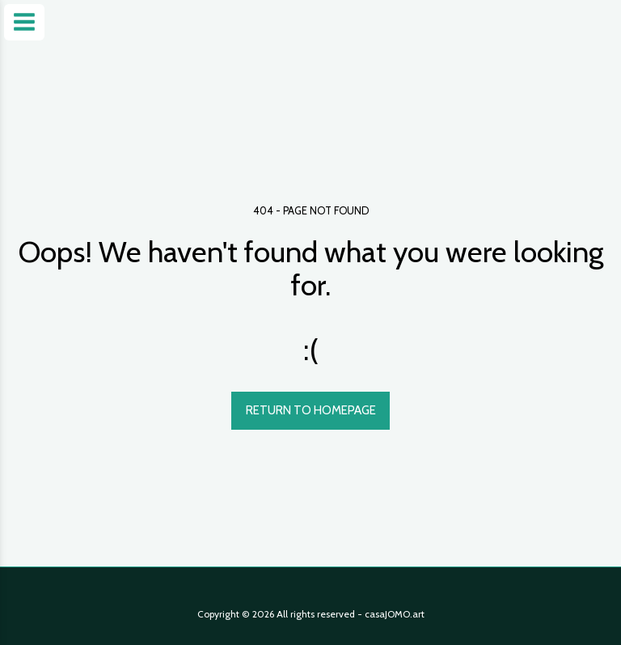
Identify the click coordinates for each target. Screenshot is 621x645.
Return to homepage (311, 410)
